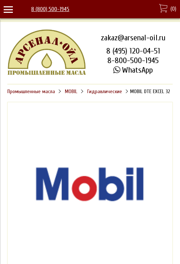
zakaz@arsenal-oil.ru (133, 38)
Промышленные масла (31, 91)
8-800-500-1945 (133, 60)
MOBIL (71, 91)
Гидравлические (104, 91)
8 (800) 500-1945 (50, 9)
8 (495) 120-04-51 (133, 51)
